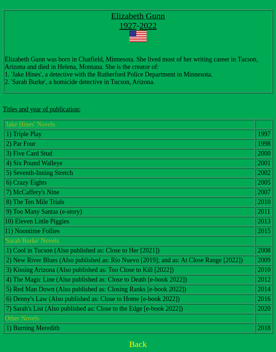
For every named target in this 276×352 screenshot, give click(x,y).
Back (138, 344)
